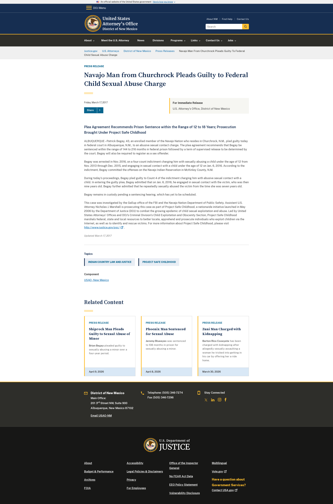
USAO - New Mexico (96, 280)
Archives (89, 479)
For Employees (136, 488)
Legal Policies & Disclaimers (145, 471)
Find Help (227, 19)
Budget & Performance (98, 471)
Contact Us (243, 19)
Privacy (131, 479)
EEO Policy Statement (183, 484)
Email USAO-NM (101, 415)
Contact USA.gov (225, 490)
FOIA (87, 488)
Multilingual (219, 463)
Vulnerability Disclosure (184, 493)
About (88, 463)
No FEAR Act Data (181, 476)
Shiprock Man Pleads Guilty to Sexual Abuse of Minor (109, 334)
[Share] (93, 110)
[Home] (112, 30)
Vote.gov (219, 471)
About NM (212, 19)
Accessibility (135, 463)
